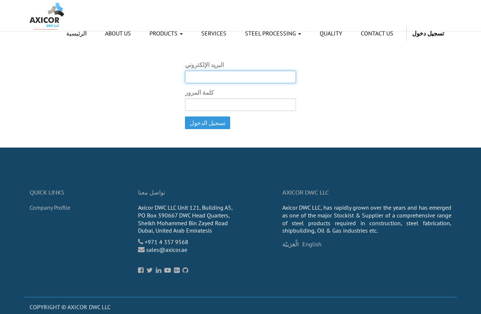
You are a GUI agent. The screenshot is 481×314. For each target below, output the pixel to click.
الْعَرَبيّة (290, 244)
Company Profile (50, 207)
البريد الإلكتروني (204, 64)
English (312, 244)
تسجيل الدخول (207, 122)
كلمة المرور (199, 92)
